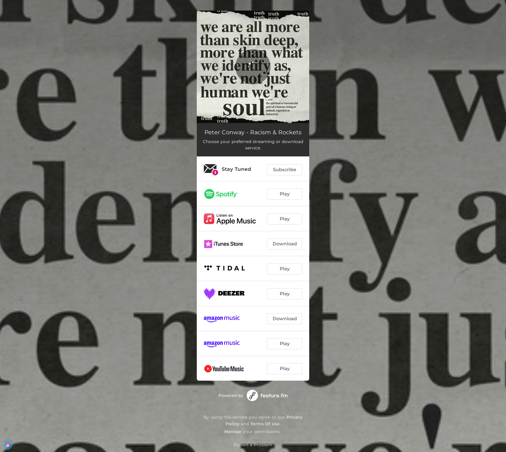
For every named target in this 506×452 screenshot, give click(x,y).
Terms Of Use (265, 423)
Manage (232, 431)
